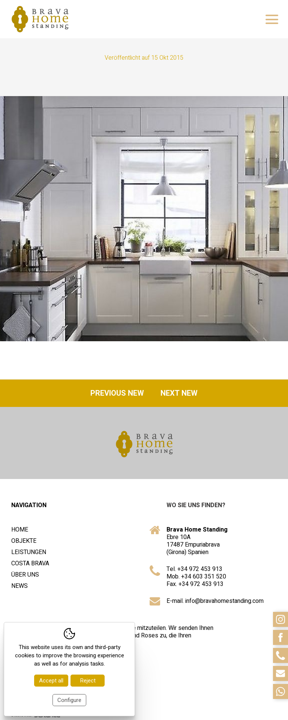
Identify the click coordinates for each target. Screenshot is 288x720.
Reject (88, 680)
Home (19, 529)
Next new (179, 393)
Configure (69, 700)
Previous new (117, 393)
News (19, 586)
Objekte (23, 541)
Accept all (51, 680)
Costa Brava (30, 563)
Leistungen (28, 552)
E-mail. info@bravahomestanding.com (215, 601)
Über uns (25, 574)
